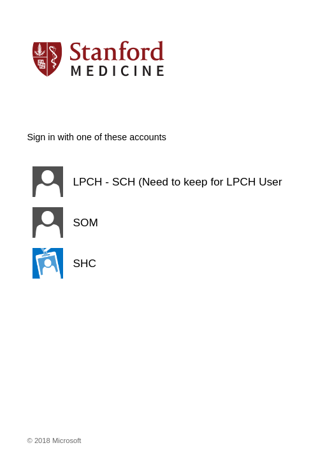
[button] (154, 181)
